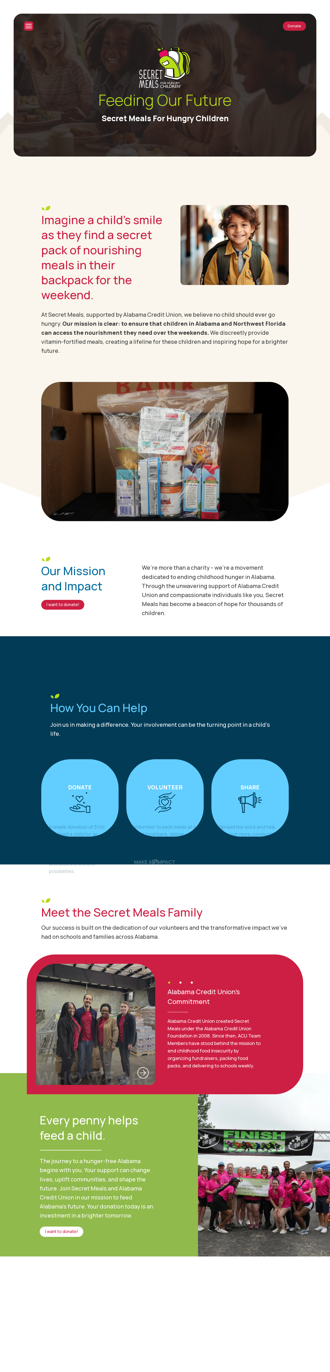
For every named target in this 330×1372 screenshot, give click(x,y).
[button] (169, 983)
